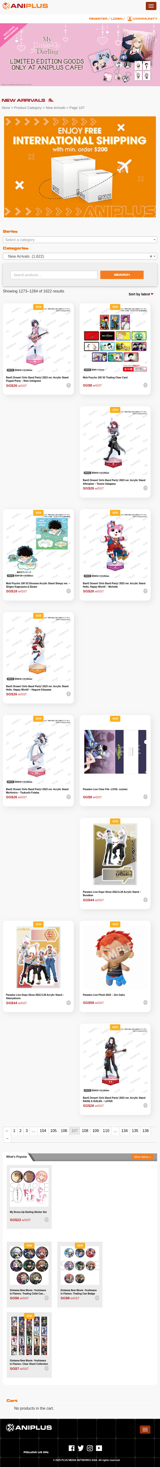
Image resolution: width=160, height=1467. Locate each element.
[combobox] (80, 239)
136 (145, 1131)
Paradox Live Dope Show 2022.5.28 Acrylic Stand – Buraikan (112, 894)
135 (135, 1131)
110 (106, 1131)
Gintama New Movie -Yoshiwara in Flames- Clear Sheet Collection (29, 1362)
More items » (142, 1157)
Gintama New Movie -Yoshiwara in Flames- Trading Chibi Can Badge (28, 1292)
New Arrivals (55, 108)
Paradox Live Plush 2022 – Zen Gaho (104, 995)
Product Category (28, 108)
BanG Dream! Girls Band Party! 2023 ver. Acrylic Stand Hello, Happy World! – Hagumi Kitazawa (37, 688)
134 (124, 1131)
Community (145, 18)
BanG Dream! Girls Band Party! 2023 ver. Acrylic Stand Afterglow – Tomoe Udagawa (114, 482)
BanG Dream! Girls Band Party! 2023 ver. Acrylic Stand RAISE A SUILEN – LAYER (114, 1100)
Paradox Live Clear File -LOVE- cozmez (105, 789)
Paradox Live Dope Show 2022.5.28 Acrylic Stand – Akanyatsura (35, 997)
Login (116, 18)
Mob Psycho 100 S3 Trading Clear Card (105, 377)
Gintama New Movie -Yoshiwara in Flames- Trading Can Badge (79, 1292)
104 (43, 1131)
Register (98, 18)
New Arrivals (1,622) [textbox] (78, 256)
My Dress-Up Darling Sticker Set (28, 1212)
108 (85, 1131)
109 (95, 1131)
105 (53, 1131)
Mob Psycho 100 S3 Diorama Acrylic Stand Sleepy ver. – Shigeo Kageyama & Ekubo (38, 585)
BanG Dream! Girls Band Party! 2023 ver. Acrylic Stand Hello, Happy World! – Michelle (114, 585)
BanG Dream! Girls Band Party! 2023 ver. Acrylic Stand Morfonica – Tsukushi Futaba (37, 791)
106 (64, 1131)
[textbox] (80, 240)
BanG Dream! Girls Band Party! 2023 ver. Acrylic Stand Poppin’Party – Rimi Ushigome (37, 379)
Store (6, 108)
